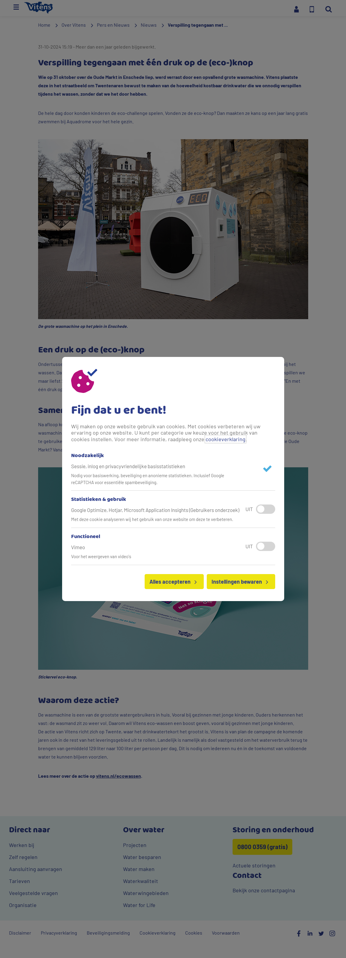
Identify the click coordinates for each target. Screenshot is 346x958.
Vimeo (78, 547)
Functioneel (85, 537)
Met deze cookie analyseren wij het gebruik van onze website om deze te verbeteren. (152, 519)
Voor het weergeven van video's (101, 556)
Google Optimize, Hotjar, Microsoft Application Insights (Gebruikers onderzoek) (155, 510)
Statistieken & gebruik (98, 499)
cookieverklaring (225, 439)
